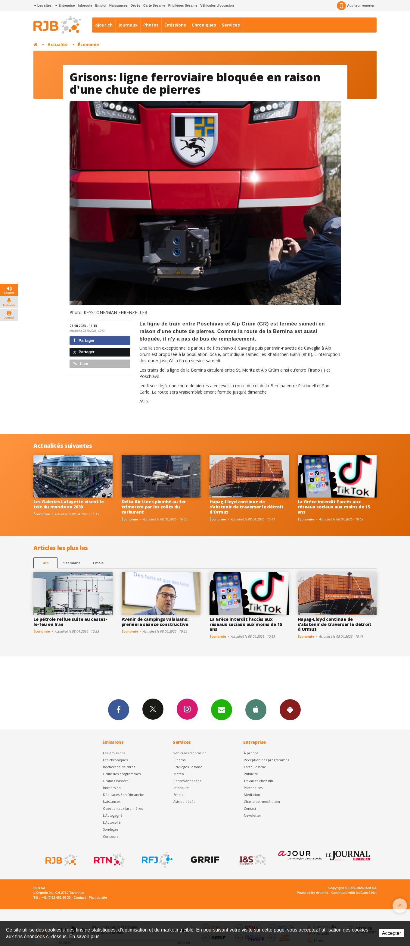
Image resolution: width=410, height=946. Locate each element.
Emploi (100, 5)
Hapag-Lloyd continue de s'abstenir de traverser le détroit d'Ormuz (246, 507)
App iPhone (255, 709)
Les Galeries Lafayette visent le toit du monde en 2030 (68, 504)
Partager (84, 340)
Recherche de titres (119, 767)
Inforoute (85, 5)
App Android (290, 709)
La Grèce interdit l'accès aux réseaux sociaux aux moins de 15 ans (334, 507)
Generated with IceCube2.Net (354, 892)
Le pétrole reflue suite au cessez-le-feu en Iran (70, 621)
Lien (80, 363)
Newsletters (221, 709)
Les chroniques (115, 760)
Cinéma (179, 760)
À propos (251, 753)
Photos (151, 25)
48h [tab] (45, 563)
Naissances (118, 5)
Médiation (252, 795)
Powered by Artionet (312, 892)
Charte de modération (262, 801)
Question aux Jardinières (123, 808)
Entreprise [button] (65, 5)
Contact (250, 808)
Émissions (175, 25)
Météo (178, 774)
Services (231, 25)
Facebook (118, 709)
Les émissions (114, 753)
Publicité (251, 774)
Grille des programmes (122, 774)
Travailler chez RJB (258, 781)
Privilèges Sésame (182, 5)
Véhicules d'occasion (217, 5)
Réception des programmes (266, 760)
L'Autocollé (112, 822)
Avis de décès (184, 801)
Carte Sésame (154, 5)
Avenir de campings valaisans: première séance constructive (155, 621)
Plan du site (98, 897)
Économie (88, 44)
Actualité (58, 44)
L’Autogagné (113, 815)
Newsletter (252, 815)
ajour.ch (104, 25)
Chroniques (204, 25)
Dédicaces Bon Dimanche (123, 795)
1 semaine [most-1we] (71, 563)
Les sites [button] (42, 5)
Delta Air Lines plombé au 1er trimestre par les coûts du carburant (154, 507)
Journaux (128, 25)
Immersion (112, 788)
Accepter (391, 933)
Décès (135, 5)
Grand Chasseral (116, 781)
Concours (110, 836)
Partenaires (253, 788)
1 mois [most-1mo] (98, 563)
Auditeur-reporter (355, 5)
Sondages (110, 829)
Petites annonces (187, 781)
